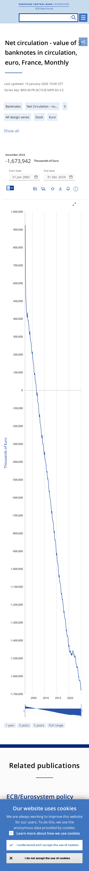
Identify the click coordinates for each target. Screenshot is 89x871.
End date (49, 171)
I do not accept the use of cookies (47, 858)
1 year (10, 725)
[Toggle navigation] (83, 17)
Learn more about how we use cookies (48, 833)
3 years (24, 725)
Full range (56, 725)
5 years (39, 725)
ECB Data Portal (44, 8)
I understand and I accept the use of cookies (47, 845)
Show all (11, 130)
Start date (15, 171)
